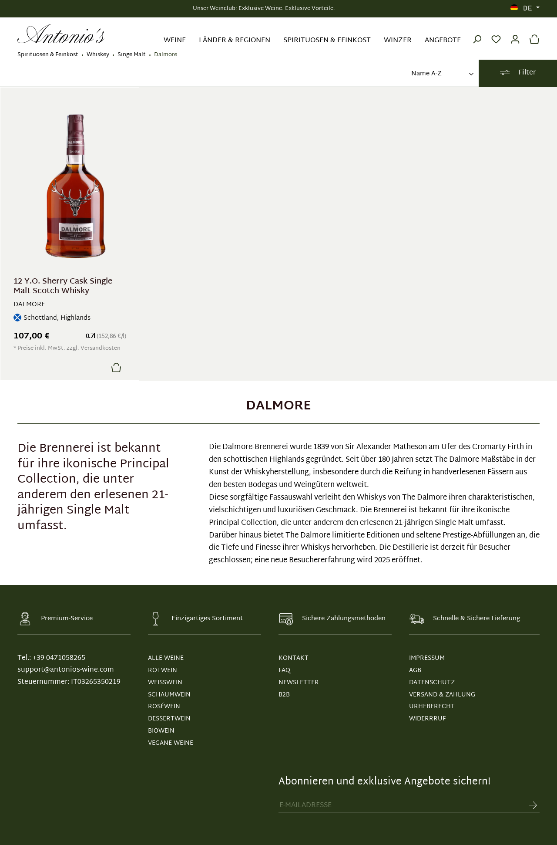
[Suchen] (477, 33)
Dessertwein (169, 718)
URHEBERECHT (432, 706)
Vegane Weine (170, 743)
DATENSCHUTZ (432, 682)
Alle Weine (166, 658)
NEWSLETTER (298, 682)
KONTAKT (293, 658)
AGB (415, 670)
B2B (284, 695)
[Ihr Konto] (515, 33)
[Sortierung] (442, 74)
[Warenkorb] (532, 33)
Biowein (161, 731)
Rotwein (162, 670)
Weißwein (165, 682)
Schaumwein (169, 695)
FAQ (284, 670)
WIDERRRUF (427, 718)
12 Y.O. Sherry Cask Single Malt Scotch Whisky (62, 286)
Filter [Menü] (517, 73)
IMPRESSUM (427, 658)
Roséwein (164, 706)
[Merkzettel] (496, 33)
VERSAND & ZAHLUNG (442, 695)
